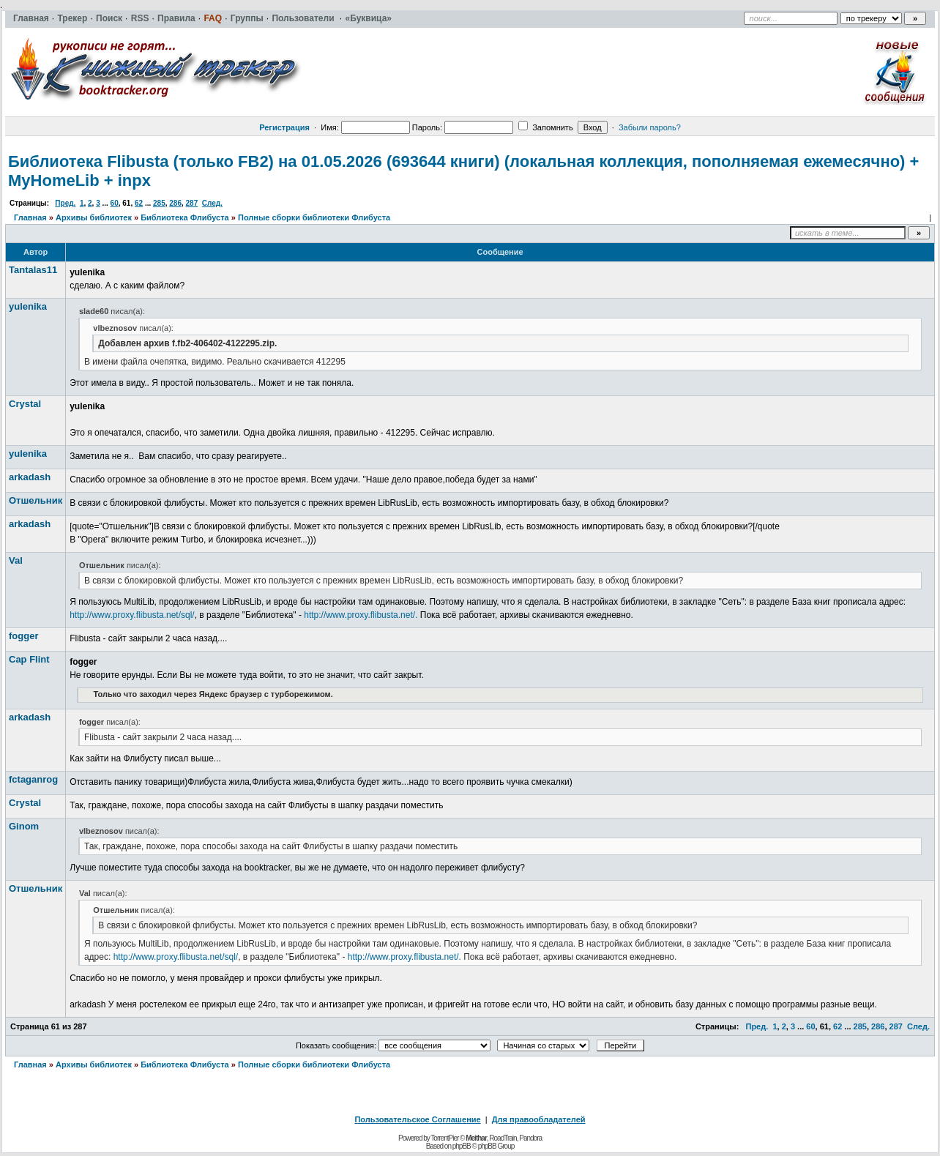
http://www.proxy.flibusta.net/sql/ (132, 615)
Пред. (65, 203)
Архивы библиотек (94, 217)
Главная (30, 217)
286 (175, 203)
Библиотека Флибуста (185, 217)
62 (139, 203)
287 (192, 203)
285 (159, 203)
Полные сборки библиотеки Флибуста (314, 217)
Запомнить (545, 127)
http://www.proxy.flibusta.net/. (360, 615)
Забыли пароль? (650, 127)
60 (115, 203)
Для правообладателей (539, 1119)
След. (212, 203)
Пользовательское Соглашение (417, 1119)
